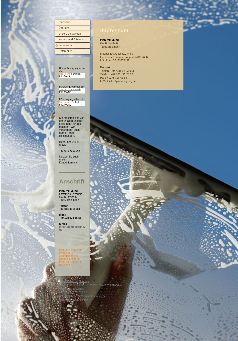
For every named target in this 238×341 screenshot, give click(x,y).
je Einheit (74, 102)
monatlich (71, 74)
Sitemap (84, 281)
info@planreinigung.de (92, 296)
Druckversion (68, 281)
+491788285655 (67, 296)
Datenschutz (80, 299)
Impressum (64, 299)
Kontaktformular (68, 162)
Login (177, 281)
